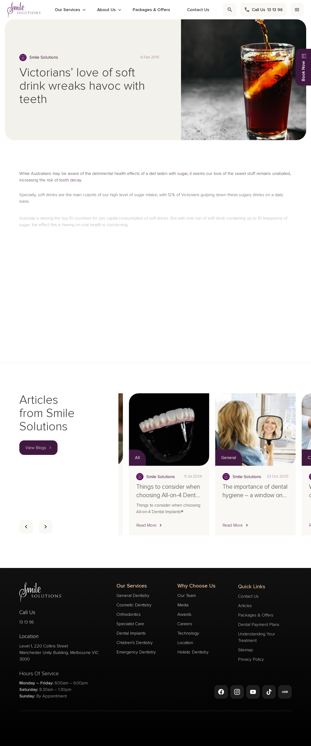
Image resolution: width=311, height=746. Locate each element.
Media (182, 608)
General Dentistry (132, 596)
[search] (230, 9)
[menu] (297, 9)
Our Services (67, 9)
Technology (188, 636)
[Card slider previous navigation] (26, 526)
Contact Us (198, 9)
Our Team (186, 598)
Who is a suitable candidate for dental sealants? (154, 495)
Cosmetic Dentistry (134, 605)
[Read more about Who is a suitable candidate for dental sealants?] (161, 429)
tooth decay (70, 182)
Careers (184, 627)
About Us (106, 9)
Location (185, 645)
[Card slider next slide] (45, 526)
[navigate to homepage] (24, 9)
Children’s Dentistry (134, 643)
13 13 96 (26, 623)
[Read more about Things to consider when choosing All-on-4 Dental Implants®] (247, 429)
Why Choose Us (196, 589)
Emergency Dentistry (136, 652)
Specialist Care (130, 624)
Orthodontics (128, 615)
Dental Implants (131, 634)
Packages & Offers (151, 9)
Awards (184, 617)
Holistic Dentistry (193, 655)
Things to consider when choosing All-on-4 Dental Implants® (246, 495)
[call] (263, 9)
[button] (38, 447)
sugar (182, 175)
